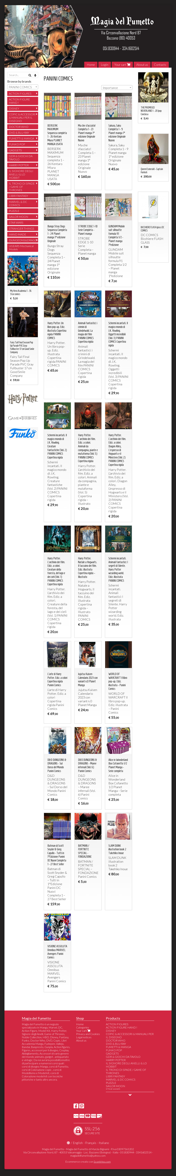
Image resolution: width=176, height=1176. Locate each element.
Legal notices (83, 1037)
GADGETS (15, 150)
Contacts (160, 64)
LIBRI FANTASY (18, 195)
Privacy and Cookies (88, 1034)
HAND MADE (17, 234)
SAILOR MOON (18, 216)
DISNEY (14, 108)
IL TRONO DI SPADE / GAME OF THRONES (22, 187)
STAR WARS (16, 222)
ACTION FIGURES (20, 93)
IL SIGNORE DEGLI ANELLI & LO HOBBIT (21, 174)
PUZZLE (14, 210)
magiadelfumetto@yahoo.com (88, 1155)
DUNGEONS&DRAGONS (23, 240)
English (78, 1143)
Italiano (104, 1143)
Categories (82, 1027)
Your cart (122, 64)
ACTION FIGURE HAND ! (19, 101)
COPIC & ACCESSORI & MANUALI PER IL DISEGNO (22, 117)
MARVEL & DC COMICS (18, 203)
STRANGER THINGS (21, 228)
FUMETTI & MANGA (21, 138)
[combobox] (116, 87)
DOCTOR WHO (18, 126)
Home (91, 64)
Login (104, 64)
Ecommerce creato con (88, 1161)
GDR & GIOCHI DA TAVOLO (20, 157)
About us (142, 64)
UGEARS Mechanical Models (21, 247)
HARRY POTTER (19, 165)
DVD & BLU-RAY (19, 132)
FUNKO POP (17, 144)
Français (90, 1143)
